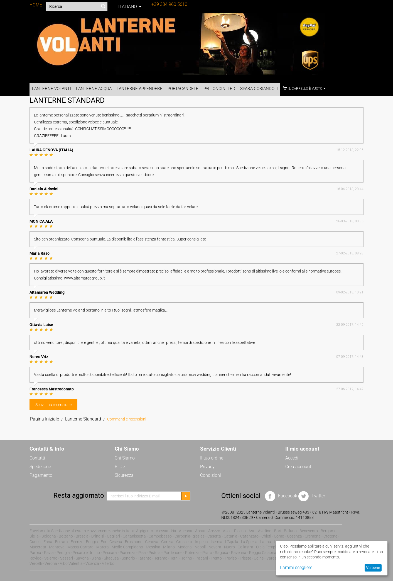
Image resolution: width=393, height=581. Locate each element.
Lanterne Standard (83, 419)
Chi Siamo (125, 458)
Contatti (37, 458)
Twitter (311, 496)
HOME (36, 5)
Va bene (373, 567)
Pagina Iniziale (44, 419)
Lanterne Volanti (51, 88)
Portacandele (183, 88)
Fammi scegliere (296, 567)
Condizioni (210, 475)
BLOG (120, 466)
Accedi (291, 458)
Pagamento (41, 475)
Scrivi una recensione (53, 404)
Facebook (281, 496)
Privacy (207, 466)
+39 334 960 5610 (169, 4)
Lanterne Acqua (94, 88)
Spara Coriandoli (259, 88)
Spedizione (40, 466)
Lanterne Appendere (140, 88)
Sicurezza (124, 475)
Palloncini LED (219, 88)
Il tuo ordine (211, 458)
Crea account (298, 466)
